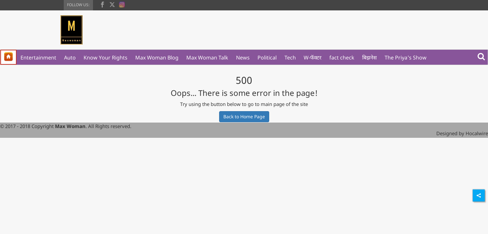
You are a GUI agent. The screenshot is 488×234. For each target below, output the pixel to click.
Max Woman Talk (207, 57)
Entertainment (38, 57)
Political (267, 57)
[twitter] (112, 4)
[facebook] (102, 4)
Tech (290, 57)
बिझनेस (369, 57)
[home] (8, 57)
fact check (341, 57)
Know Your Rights (105, 57)
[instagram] (122, 4)
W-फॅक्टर (313, 57)
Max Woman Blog (156, 57)
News (243, 57)
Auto (70, 57)
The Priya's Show (406, 57)
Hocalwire (477, 133)
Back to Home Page (244, 116)
